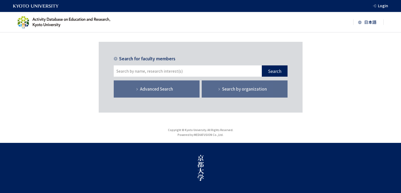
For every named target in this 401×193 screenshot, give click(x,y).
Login (383, 5)
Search (274, 71)
